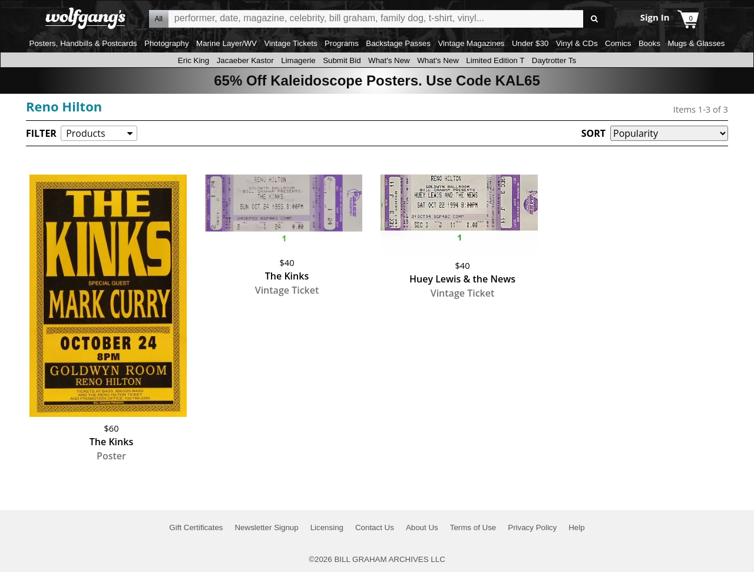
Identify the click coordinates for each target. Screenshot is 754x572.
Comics (618, 43)
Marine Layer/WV (226, 43)
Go (594, 19)
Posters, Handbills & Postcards (83, 43)
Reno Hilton (64, 106)
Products (85, 133)
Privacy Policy (532, 527)
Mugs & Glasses (696, 43)
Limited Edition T (495, 60)
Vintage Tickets (290, 43)
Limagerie (298, 60)
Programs (342, 43)
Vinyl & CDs (577, 43)
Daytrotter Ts (554, 60)
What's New (389, 60)
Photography (166, 43)
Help (576, 527)
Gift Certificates (196, 527)
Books (649, 43)
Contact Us (374, 527)
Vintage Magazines (471, 43)
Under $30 (530, 43)
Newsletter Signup (266, 527)
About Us (422, 527)
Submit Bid (342, 60)
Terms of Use (473, 527)
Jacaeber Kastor (245, 60)
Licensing (326, 527)
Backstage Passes (398, 43)
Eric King (193, 60)
